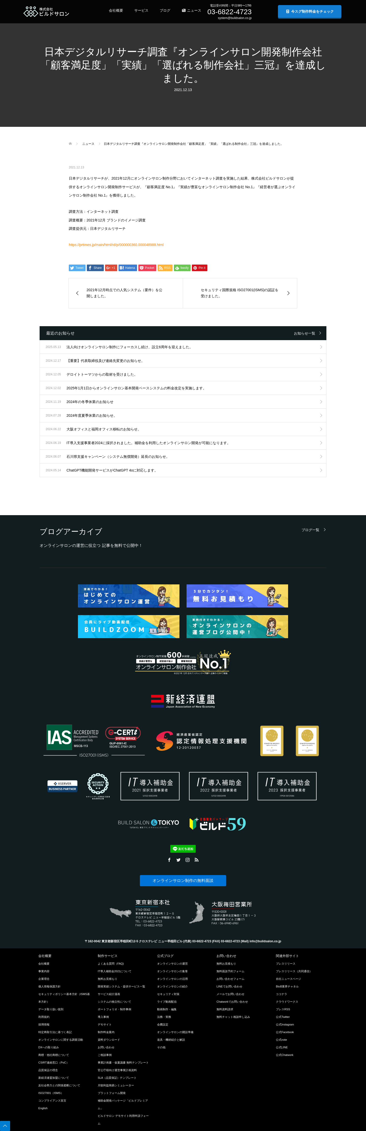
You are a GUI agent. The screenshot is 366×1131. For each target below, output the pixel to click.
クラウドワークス (287, 1001)
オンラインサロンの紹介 (172, 986)
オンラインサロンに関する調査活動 (60, 1039)
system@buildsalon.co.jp (235, 18)
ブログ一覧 (310, 530)
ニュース (191, 10)
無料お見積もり (107, 978)
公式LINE (282, 1047)
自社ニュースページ (288, 978)
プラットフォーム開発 (112, 1092)
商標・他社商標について (53, 1054)
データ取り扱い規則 (50, 1009)
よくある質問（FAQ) (111, 963)
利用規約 (43, 1016)
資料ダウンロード (109, 1039)
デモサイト (105, 1024)
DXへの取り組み (48, 1047)
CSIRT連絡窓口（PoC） (53, 1062)
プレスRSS (283, 1009)
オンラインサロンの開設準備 (175, 1032)
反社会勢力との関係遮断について (59, 1085)
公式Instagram (285, 1024)
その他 (161, 1047)
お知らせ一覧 (304, 333)
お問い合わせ (106, 1047)
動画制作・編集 (167, 1009)
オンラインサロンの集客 (172, 971)
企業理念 (43, 978)
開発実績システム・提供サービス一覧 (121, 986)
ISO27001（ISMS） (50, 1092)
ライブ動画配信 (167, 1001)
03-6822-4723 (229, 12)
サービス (141, 10)
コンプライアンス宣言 (52, 1100)
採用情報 (43, 1024)
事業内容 (43, 971)
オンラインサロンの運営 (172, 963)
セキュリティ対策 (168, 994)
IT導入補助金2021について (115, 971)
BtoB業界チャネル (287, 986)
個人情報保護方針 (49, 986)
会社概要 (116, 10)
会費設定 (162, 1024)
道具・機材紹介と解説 (171, 1039)
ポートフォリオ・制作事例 (114, 1009)
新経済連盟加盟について (53, 1077)
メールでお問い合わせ (230, 994)
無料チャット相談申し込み (233, 1016)
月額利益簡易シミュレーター (116, 1085)
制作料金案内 (106, 1032)
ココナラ (281, 994)
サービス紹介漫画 (109, 994)
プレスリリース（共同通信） (294, 971)
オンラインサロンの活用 (172, 978)
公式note (281, 1039)
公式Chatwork (284, 1054)
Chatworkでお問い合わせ (232, 1001)
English (42, 1108)
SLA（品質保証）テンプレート (117, 1077)
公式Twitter (283, 1016)
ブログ (165, 10)
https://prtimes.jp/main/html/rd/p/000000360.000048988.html (116, 245)
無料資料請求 (225, 1009)
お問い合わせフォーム (230, 978)
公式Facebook (285, 1032)
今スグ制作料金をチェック (310, 11)
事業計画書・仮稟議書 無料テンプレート (123, 1062)
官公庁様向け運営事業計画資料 (117, 1070)
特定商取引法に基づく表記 (55, 1032)
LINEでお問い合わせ (229, 986)
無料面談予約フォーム (230, 971)
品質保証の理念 (48, 1070)
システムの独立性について (114, 1001)
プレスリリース (285, 963)
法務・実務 (164, 1016)
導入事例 (103, 1016)
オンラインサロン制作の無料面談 (183, 880)
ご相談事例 (105, 1054)
